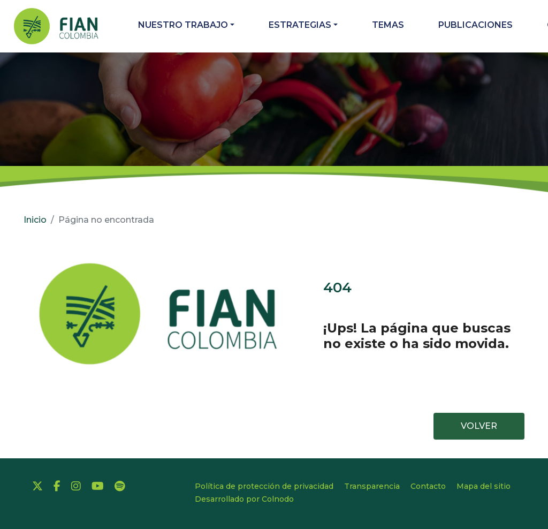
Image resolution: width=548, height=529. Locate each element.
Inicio (35, 220)
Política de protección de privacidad (264, 486)
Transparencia (372, 486)
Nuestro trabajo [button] (183, 25)
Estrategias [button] (300, 25)
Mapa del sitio (483, 486)
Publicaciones (475, 25)
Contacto (428, 486)
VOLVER (479, 426)
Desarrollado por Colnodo (244, 499)
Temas (388, 25)
